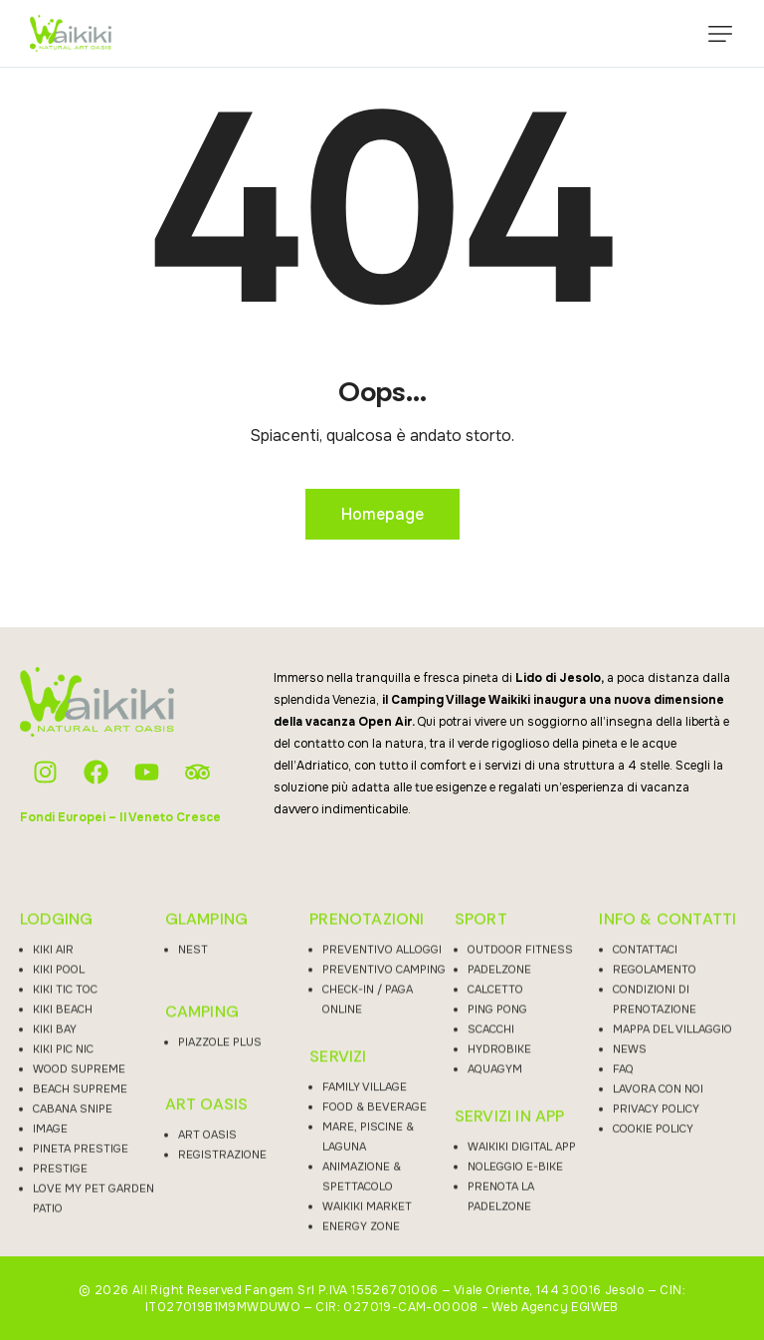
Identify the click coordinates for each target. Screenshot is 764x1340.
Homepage (382, 514)
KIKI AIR (53, 1146)
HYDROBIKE (499, 1245)
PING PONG (497, 1206)
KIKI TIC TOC (65, 1186)
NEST (193, 1146)
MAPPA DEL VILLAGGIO (672, 1225)
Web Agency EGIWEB (555, 1307)
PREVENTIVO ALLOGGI (382, 1146)
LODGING (56, 1116)
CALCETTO (495, 1186)
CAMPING (202, 1209)
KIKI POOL (59, 1166)
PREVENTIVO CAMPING (384, 1166)
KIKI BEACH (63, 1206)
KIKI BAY (55, 1225)
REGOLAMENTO (654, 1166)
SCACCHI (491, 1225)
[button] (720, 34)
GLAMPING (207, 1116)
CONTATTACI (645, 1146)
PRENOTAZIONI (366, 1116)
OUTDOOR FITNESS (520, 1146)
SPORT (481, 1116)
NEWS (630, 1245)
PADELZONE (499, 1166)
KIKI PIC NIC (63, 1245)
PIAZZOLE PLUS (220, 1238)
